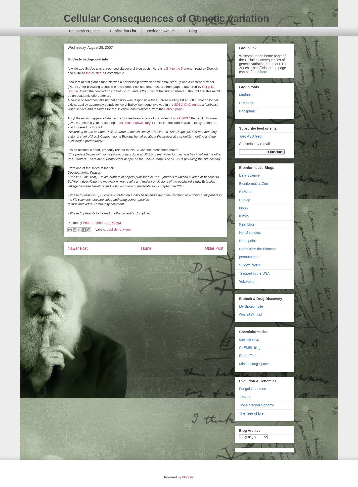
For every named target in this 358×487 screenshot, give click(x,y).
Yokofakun (247, 282)
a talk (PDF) (181, 118)
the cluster (93, 73)
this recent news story (135, 123)
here (263, 72)
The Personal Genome (256, 405)
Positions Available (162, 31)
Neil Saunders (250, 233)
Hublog (244, 200)
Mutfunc (245, 95)
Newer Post (78, 248)
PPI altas (246, 103)
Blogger (187, 477)
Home (146, 248)
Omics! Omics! (250, 315)
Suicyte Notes (250, 265)
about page (174, 109)
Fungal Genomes (252, 389)
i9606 (243, 208)
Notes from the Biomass (257, 249)
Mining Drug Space (254, 364)
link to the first (176, 68)
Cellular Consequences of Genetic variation (166, 18)
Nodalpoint (247, 241)
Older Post (214, 248)
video (127, 229)
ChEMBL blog (250, 348)
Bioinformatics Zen (253, 184)
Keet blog (246, 224)
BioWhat (245, 192)
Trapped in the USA (254, 273)
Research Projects (84, 31)
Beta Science (249, 175)
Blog (193, 31)
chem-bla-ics (249, 339)
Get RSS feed (251, 136)
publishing (114, 229)
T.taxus (244, 397)
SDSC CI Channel (187, 104)
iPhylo (244, 216)
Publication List (123, 31)
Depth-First (247, 356)
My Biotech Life (251, 306)
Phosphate (247, 111)
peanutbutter (249, 257)
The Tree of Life (251, 413)
